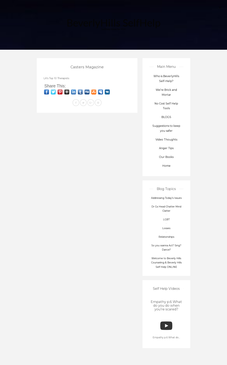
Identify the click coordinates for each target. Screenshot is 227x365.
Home (166, 165)
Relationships (166, 236)
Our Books (166, 157)
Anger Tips (166, 148)
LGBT (166, 219)
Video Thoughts (166, 139)
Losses (166, 228)
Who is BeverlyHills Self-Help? (166, 79)
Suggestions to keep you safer (166, 128)
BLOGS (166, 117)
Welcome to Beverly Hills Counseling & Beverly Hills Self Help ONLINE (166, 262)
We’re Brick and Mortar (166, 92)
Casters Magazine (87, 67)
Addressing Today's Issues (166, 197)
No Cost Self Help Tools (166, 106)
